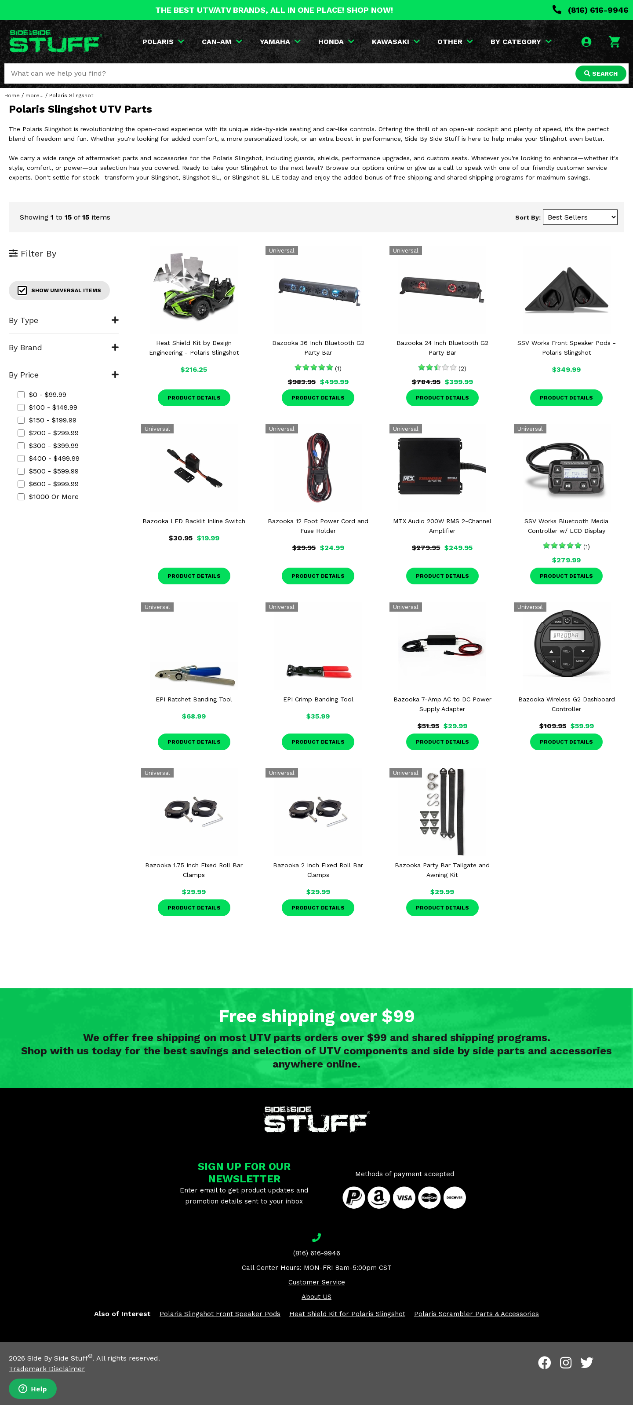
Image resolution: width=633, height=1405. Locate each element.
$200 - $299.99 (48, 433)
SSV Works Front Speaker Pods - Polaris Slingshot (566, 347)
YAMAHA (280, 41)
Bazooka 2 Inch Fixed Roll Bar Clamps (318, 870)
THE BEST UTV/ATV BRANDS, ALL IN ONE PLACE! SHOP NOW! (274, 10)
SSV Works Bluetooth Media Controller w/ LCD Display (566, 525)
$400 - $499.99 (49, 458)
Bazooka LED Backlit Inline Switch (193, 521)
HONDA (336, 41)
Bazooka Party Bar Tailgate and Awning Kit (442, 870)
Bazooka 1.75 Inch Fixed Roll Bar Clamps (194, 870)
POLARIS (163, 41)
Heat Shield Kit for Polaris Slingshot (347, 1314)
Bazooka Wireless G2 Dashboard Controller (566, 704)
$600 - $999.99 (48, 484)
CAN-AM (222, 41)
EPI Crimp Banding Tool (318, 699)
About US (316, 1297)
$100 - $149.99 (47, 407)
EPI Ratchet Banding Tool (194, 699)
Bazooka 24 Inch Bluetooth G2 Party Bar (442, 347)
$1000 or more (48, 496)
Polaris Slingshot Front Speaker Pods (220, 1314)
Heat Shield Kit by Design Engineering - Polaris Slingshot (194, 347)
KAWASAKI (396, 41)
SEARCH (601, 73)
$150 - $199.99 (47, 420)
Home (12, 95)
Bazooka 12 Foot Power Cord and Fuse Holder (318, 525)
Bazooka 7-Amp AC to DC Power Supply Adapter (442, 704)
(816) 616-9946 (591, 10)
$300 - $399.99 (48, 445)
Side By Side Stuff (60, 1358)
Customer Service (316, 1282)
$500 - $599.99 (48, 471)
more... (34, 95)
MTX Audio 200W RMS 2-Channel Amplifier (442, 525)
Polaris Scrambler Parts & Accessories (476, 1314)
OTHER (455, 41)
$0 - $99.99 (42, 394)
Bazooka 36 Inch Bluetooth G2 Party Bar (318, 347)
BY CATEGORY (521, 41)
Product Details (194, 398)
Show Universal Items (59, 290)
